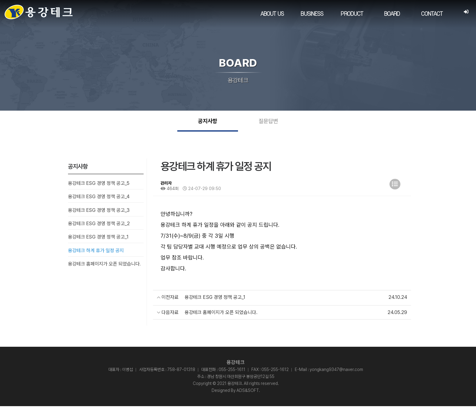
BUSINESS (312, 14)
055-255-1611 (232, 374)
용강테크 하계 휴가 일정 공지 (96, 255)
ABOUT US (272, 14)
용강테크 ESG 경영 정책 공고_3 (99, 215)
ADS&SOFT (247, 395)
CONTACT (432, 14)
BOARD (392, 14)
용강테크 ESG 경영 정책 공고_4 (99, 201)
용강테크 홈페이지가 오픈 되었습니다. (104, 268)
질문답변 (268, 123)
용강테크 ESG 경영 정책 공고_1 (98, 242)
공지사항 (207, 123)
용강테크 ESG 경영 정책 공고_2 (99, 228)
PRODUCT (352, 14)
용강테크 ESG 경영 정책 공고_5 (99, 188)
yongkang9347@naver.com (336, 374)
